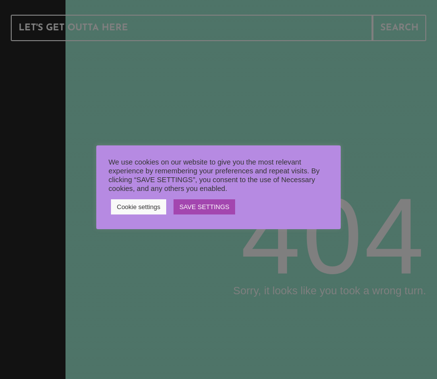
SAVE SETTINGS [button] (204, 207)
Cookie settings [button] (138, 207)
